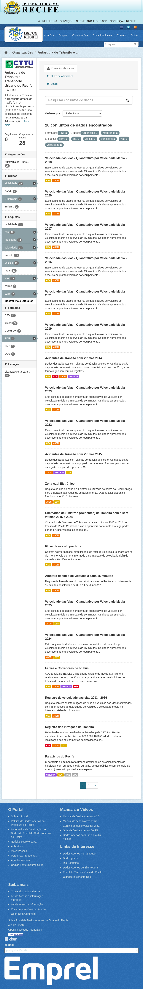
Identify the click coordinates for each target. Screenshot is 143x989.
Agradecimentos (20, 860)
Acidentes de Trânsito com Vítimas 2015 (73, 454)
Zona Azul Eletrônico (60, 483)
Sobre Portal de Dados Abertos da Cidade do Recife (38, 920)
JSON (56, 180)
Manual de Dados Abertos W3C (81, 816)
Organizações (46, 35)
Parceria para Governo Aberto (28, 909)
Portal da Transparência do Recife (82, 872)
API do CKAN (16, 925)
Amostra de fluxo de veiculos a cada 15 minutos (79, 575)
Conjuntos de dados (60, 68)
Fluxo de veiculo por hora (63, 546)
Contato (121, 35)
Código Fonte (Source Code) (27, 864)
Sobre (134, 35)
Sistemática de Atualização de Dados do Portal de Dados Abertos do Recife (31, 833)
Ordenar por (52, 113)
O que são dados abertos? (26, 891)
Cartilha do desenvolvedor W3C (81, 825)
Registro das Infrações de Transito (69, 727)
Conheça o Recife (123, 21)
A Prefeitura (47, 21)
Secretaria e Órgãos (91, 21)
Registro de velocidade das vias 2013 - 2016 (76, 697)
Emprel (51, 971)
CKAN (10, 939)
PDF (55, 376)
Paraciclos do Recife (59, 756)
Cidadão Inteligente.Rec (77, 876)
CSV (48, 180)
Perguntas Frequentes (24, 855)
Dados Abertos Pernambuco (79, 853)
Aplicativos (17, 846)
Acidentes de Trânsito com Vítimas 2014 (73, 358)
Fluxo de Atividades (60, 76)
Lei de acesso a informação (27, 904)
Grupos (63, 35)
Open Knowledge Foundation (25, 929)
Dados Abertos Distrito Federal (80, 867)
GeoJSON (73, 376)
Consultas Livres (102, 35)
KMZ (68, 775)
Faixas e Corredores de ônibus (67, 668)
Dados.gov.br (70, 858)
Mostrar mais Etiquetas (19, 300)
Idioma (8, 944)
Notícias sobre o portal (24, 841)
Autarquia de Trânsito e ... (58, 52)
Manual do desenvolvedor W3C (81, 821)
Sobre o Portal (19, 816)
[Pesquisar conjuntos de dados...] (84, 100)
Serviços (66, 21)
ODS (75, 775)
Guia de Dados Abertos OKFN (80, 830)
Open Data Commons (23, 913)
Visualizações (80, 35)
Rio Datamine (71, 862)
